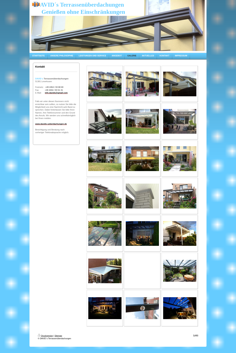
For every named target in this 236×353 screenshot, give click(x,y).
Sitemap (58, 336)
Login (195, 335)
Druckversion (45, 336)
